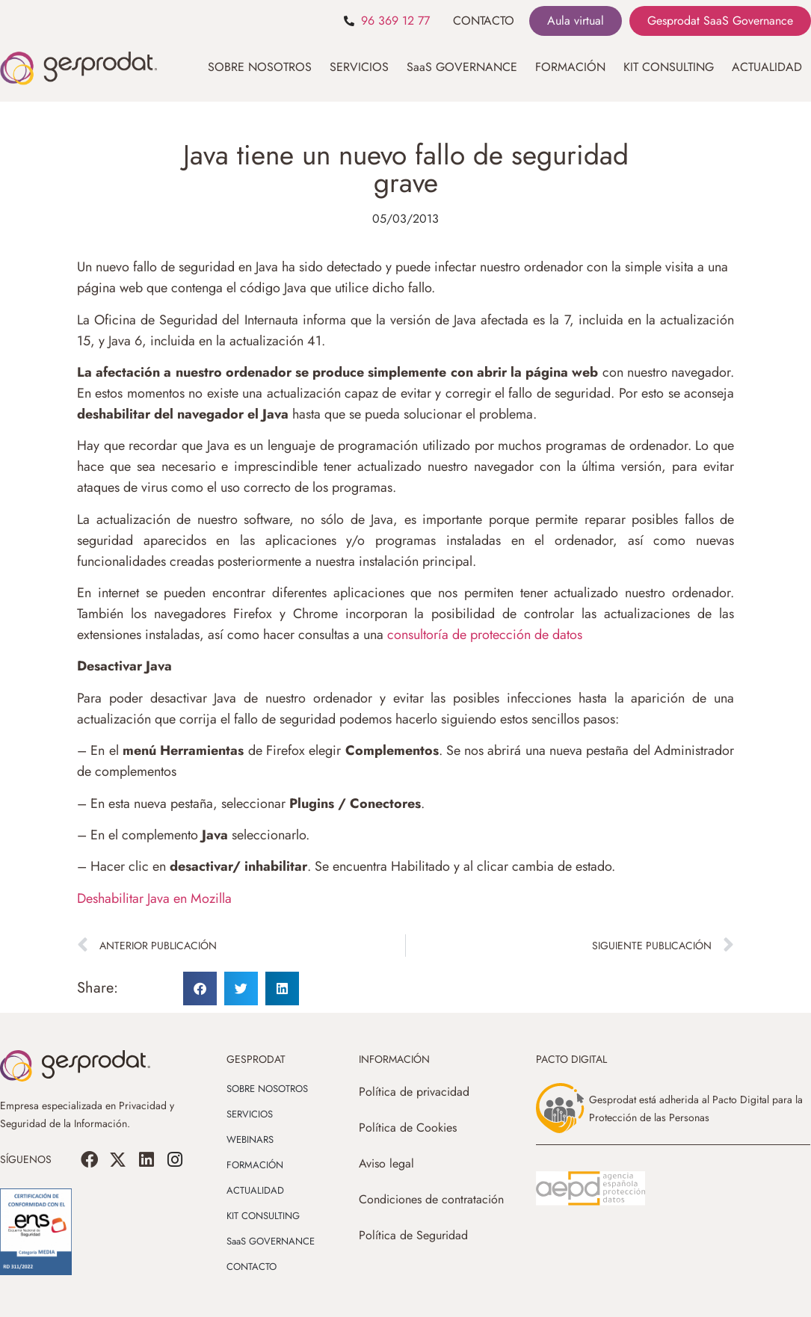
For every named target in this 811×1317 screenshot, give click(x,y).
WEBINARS (250, 1139)
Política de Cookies (408, 1127)
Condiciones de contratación (431, 1199)
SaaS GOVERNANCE (462, 66)
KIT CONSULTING (668, 66)
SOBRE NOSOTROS (260, 66)
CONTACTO (483, 20)
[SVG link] (590, 1188)
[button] (200, 988)
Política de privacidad (414, 1091)
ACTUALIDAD (767, 66)
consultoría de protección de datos (484, 634)
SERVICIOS (359, 66)
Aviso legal (386, 1163)
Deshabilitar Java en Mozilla (154, 898)
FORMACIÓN (570, 66)
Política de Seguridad (413, 1235)
